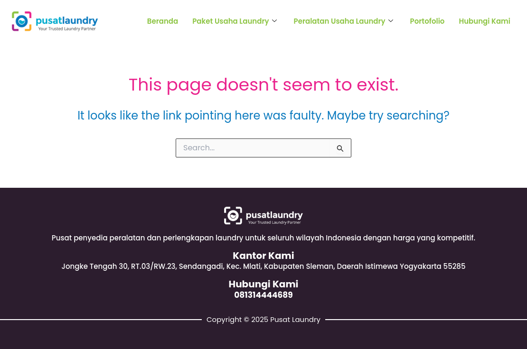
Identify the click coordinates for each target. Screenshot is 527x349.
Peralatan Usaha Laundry (343, 21)
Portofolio (427, 21)
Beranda (162, 21)
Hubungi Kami (484, 21)
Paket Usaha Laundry (234, 21)
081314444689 (263, 295)
